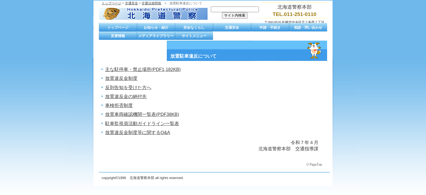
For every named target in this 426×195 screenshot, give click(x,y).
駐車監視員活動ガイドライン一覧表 (142, 123)
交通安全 (131, 3)
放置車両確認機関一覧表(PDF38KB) (142, 114)
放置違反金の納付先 (126, 96)
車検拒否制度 (119, 105)
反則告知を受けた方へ (128, 87)
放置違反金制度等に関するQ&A (137, 132)
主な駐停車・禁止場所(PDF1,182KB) (143, 69)
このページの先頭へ (314, 165)
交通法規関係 (151, 3)
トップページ (111, 3)
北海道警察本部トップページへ (153, 14)
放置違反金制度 (121, 78)
